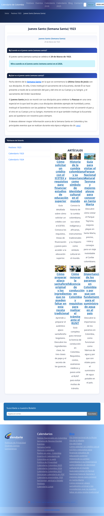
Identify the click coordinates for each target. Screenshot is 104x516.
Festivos (30, 3)
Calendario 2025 (61, 4)
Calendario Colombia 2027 (49, 471)
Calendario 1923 (16, 153)
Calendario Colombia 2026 (49, 468)
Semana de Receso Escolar (49, 441)
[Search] (85, 5)
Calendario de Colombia (12, 4)
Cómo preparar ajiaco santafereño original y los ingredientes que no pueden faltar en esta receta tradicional (63, 293)
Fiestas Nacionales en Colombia (52, 438)
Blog (70, 3)
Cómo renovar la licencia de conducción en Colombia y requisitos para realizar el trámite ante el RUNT (77, 298)
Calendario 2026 (50, 4)
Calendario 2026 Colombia (52, 510)
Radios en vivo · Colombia (49, 453)
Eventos (39, 3)
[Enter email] (47, 414)
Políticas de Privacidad (15, 442)
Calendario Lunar (45, 486)
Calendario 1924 (16, 159)
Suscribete (92, 414)
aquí (78, 125)
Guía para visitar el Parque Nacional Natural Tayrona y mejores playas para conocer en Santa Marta (90, 183)
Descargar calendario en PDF (50, 474)
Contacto (78, 3)
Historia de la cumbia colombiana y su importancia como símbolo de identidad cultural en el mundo (77, 181)
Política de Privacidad (47, 462)
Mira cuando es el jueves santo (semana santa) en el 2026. (37, 63)
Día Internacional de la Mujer (83, 437)
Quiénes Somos (12, 445)
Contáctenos (11, 448)
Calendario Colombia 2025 (49, 465)
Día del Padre (75, 443)
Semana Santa (44, 447)
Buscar (91, 5)
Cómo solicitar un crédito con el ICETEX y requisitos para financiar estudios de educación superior (61, 181)
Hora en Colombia (45, 450)
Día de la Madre (76, 440)
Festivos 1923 (15, 147)
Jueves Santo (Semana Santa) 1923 (52, 29)
